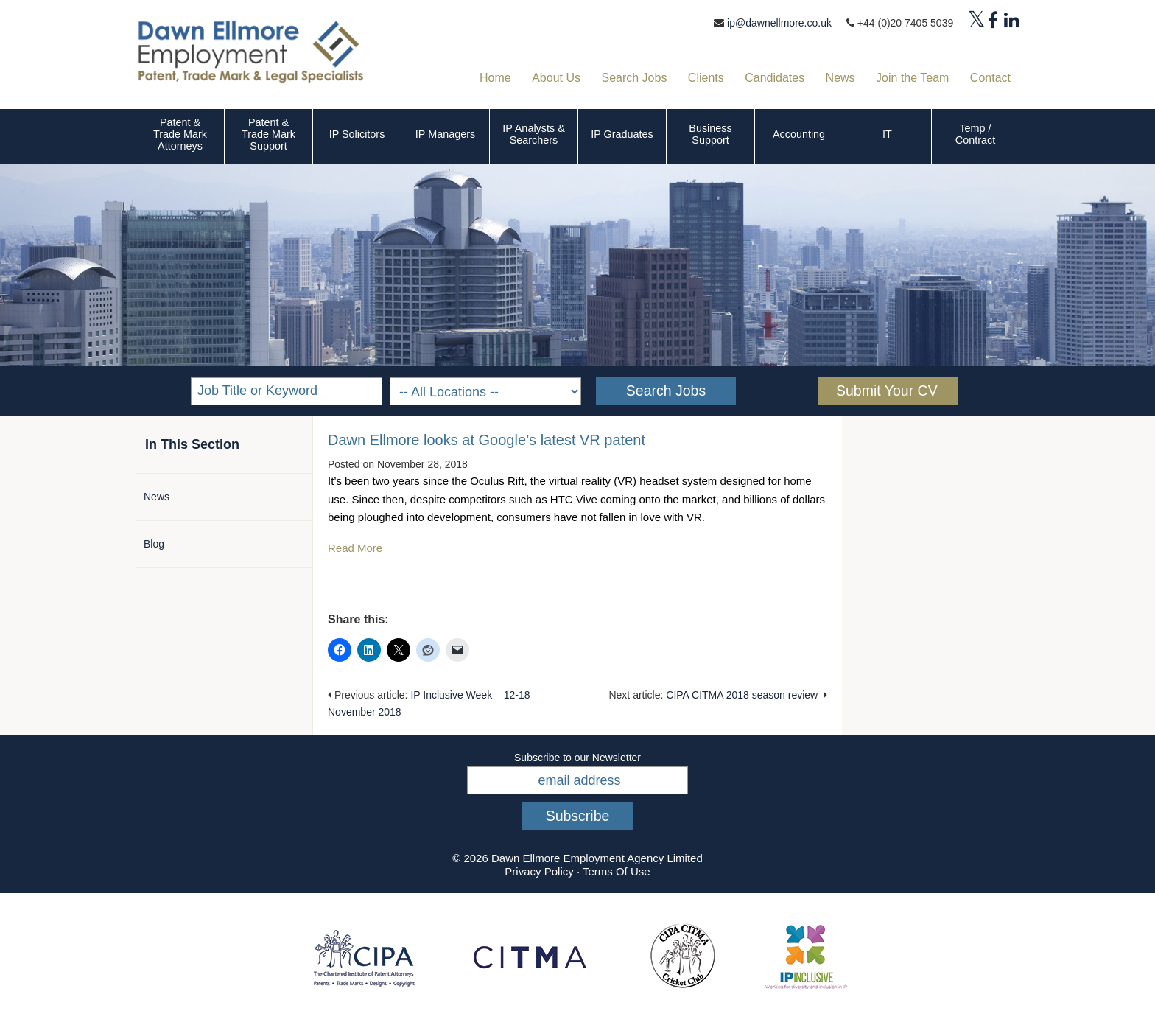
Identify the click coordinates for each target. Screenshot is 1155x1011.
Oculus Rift (497, 481)
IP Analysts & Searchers (533, 134)
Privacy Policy (539, 871)
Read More (356, 548)
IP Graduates (622, 134)
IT (887, 134)
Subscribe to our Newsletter (577, 757)
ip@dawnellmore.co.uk (779, 23)
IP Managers (445, 134)
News (156, 497)
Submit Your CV (887, 390)
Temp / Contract (975, 134)
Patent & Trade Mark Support (268, 134)
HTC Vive (573, 499)
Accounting (799, 134)
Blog (154, 544)
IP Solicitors (357, 134)
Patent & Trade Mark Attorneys (180, 134)
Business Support (710, 134)
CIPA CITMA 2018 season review (742, 695)
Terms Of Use (616, 871)
